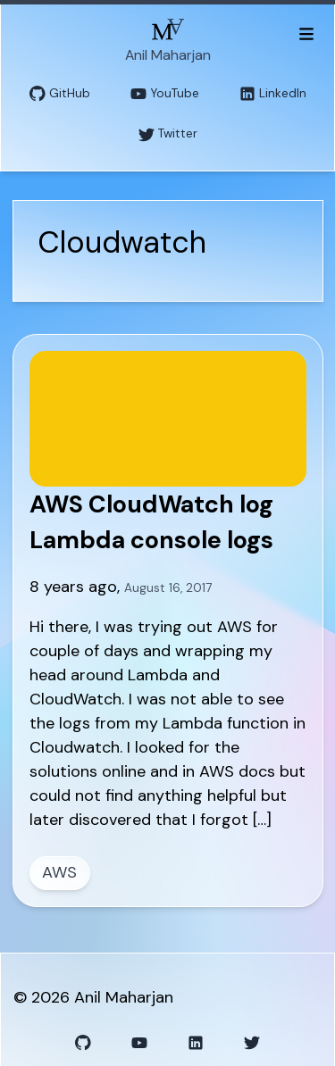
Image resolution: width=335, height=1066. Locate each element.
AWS (59, 872)
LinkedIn (272, 94)
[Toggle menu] (306, 33)
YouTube (164, 94)
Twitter (167, 134)
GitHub (59, 94)
